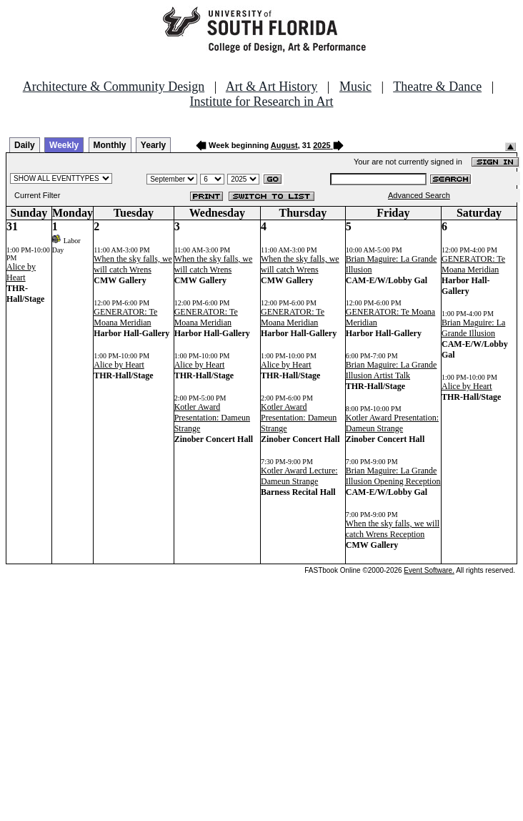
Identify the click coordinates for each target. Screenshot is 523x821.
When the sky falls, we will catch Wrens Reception (392, 528)
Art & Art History (272, 86)
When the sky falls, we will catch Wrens (133, 264)
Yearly (153, 145)
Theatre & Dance (437, 86)
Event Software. (429, 570)
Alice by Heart (21, 272)
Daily (24, 145)
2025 (321, 145)
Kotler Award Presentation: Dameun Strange (212, 417)
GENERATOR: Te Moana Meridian (125, 317)
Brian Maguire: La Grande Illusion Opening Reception (393, 476)
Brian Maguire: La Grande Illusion (473, 328)
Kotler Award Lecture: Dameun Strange (299, 476)
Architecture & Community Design (113, 86)
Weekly (64, 145)
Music (355, 86)
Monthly (110, 145)
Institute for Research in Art (262, 101)
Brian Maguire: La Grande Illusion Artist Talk (391, 370)
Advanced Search (419, 195)
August (284, 145)
